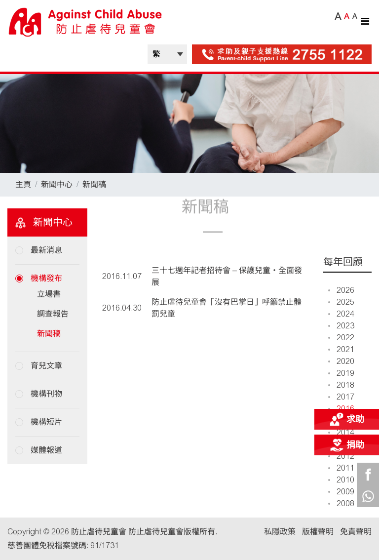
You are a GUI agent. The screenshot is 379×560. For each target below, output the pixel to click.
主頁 (23, 184)
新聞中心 (57, 184)
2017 (341, 397)
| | (167, 54)
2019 (341, 373)
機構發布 (46, 278)
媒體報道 (46, 450)
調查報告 (53, 314)
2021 (341, 349)
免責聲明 (356, 531)
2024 (341, 314)
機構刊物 (46, 394)
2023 (341, 325)
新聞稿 (94, 184)
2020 (341, 361)
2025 (341, 302)
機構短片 (46, 422)
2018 (341, 385)
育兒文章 (46, 365)
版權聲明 (318, 531)
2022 (341, 337)
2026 (341, 290)
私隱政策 (280, 531)
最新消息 (46, 250)
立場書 (49, 294)
